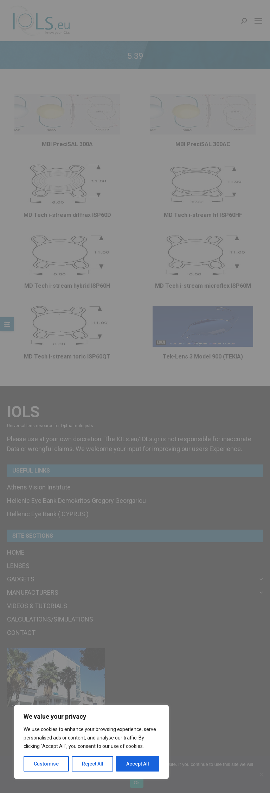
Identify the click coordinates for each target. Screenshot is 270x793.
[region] (91, 742)
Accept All (137, 764)
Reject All (92, 764)
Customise (46, 764)
